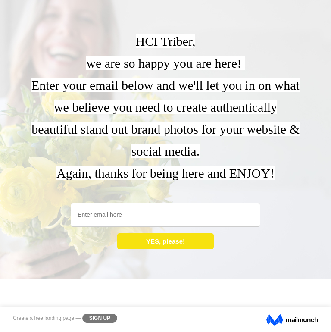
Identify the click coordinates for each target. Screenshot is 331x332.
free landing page (54, 318)
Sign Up (99, 318)
